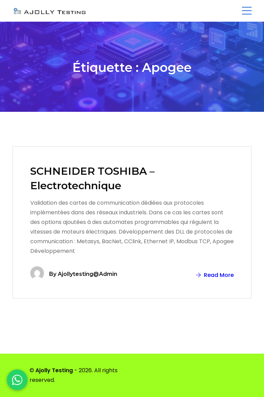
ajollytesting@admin (87, 274)
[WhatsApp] (17, 379)
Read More (215, 275)
